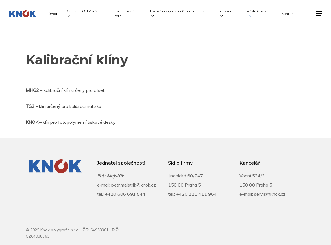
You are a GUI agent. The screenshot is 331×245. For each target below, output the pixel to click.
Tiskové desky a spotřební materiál (177, 14)
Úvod (52, 13)
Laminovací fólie (124, 13)
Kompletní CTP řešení (83, 14)
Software (225, 14)
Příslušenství (257, 14)
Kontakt (288, 13)
